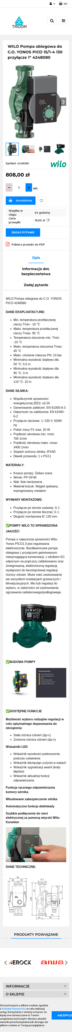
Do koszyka (20, 200)
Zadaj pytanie (23, 232)
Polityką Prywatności (14, 1008)
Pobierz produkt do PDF (25, 244)
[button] (63, 4)
